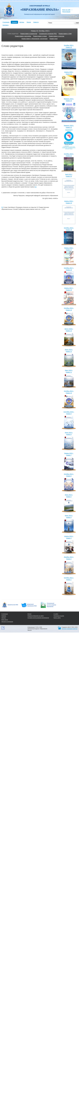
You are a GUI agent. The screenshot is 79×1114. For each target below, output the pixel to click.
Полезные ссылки (59, 616)
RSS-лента (4, 619)
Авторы (21, 22)
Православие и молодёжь (23, 36)
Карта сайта (57, 617)
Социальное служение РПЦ (48, 33)
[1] (35, 187)
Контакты (5, 25)
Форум (29, 22)
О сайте (56, 614)
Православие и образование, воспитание (34, 38)
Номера (14, 22)
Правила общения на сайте (36, 616)
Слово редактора (12, 33)
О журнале (6, 22)
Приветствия (53, 38)
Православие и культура (56, 36)
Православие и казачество (28, 33)
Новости (36, 22)
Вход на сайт (66, 10)
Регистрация (66, 11)
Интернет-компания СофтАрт (69, 628)
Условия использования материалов (38, 617)
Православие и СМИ (65, 33)
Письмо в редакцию (7, 621)
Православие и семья (40, 36)
